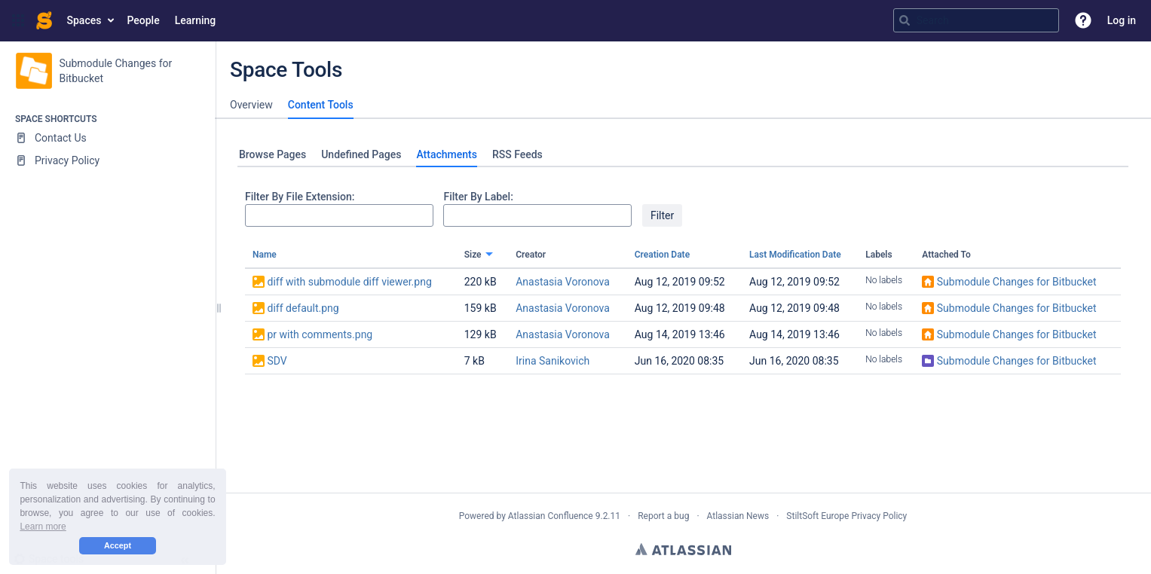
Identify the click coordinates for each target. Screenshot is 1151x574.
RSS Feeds (517, 154)
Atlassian (683, 549)
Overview (251, 105)
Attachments (446, 154)
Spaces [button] (84, 20)
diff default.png (302, 308)
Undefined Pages (361, 154)
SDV (276, 361)
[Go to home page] (44, 20)
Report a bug (663, 516)
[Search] (904, 20)
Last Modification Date (795, 254)
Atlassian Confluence (550, 516)
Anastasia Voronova (563, 282)
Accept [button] (117, 545)
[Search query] (976, 20)
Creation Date (662, 254)
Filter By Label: (478, 197)
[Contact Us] (107, 138)
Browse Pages (272, 154)
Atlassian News (738, 516)
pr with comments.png (319, 334)
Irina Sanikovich (552, 361)
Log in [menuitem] (1121, 20)
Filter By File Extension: (300, 197)
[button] (18, 20)
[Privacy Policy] (107, 160)
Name (265, 254)
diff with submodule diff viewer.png (349, 282)
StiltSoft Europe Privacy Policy (846, 516)
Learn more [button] (43, 526)
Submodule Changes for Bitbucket (1017, 282)
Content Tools (321, 105)
